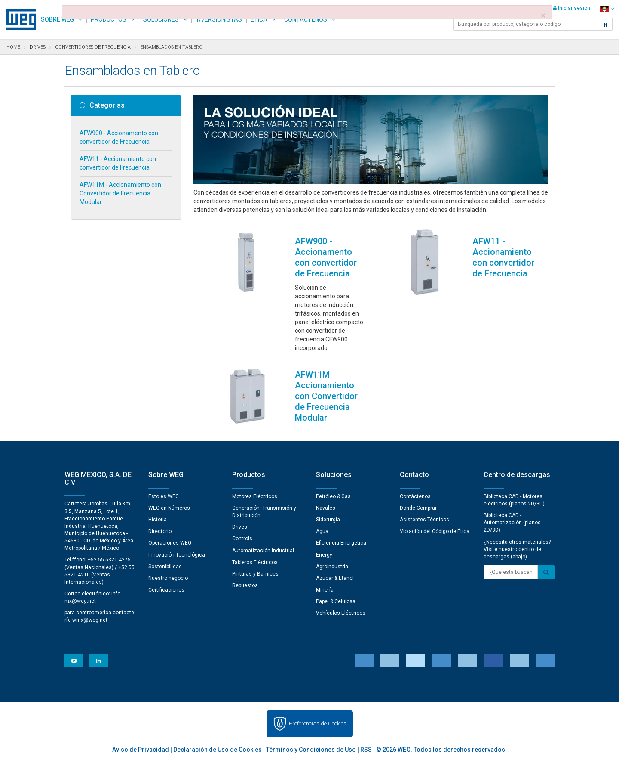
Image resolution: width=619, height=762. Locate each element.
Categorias (102, 105)
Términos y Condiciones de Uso (311, 749)
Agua (322, 531)
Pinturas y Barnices (255, 574)
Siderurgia (328, 520)
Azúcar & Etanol (335, 578)
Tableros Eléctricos (255, 562)
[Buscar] (605, 25)
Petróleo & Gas (333, 496)
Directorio (160, 531)
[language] (606, 9)
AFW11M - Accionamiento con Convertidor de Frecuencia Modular (120, 193)
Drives (239, 527)
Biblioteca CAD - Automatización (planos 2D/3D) (512, 522)
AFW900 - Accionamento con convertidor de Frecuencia (119, 137)
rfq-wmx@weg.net (85, 620)
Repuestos (245, 585)
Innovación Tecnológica (176, 555)
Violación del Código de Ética (434, 531)
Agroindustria (332, 567)
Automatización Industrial (263, 551)
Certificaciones (166, 590)
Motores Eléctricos (254, 496)
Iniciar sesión (571, 8)
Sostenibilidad (165, 567)
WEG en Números (169, 508)
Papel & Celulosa (335, 601)
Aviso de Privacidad (140, 749)
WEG (18, 19)
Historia (157, 520)
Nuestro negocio (168, 578)
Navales (325, 508)
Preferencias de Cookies (317, 723)
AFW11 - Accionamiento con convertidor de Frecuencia (118, 163)
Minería (325, 590)
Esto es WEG (163, 496)
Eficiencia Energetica (341, 543)
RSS (366, 749)
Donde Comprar (418, 508)
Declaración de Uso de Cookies (217, 749)
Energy (324, 555)
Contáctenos (415, 496)
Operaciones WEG (169, 543)
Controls (242, 539)
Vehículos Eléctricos (340, 613)
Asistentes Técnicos (424, 520)
